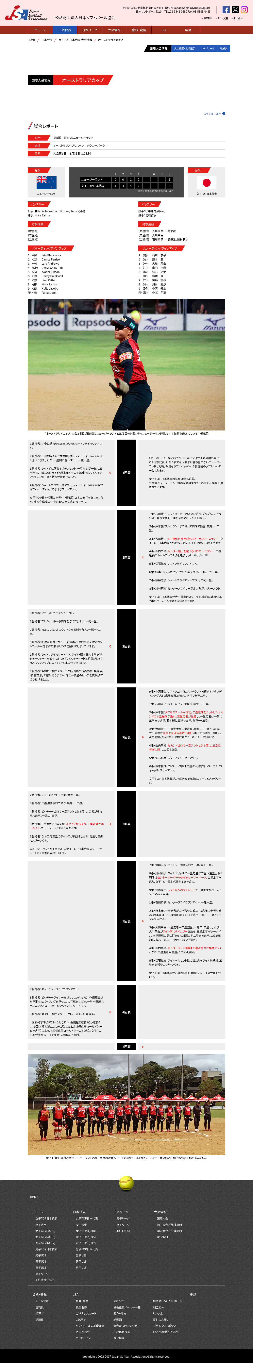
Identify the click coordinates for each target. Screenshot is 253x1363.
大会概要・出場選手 (175, 48)
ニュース (40, 29)
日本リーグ (89, 29)
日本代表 (65, 29)
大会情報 (114, 29)
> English (238, 18)
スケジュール (202, 48)
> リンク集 (222, 18)
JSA (163, 29)
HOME (32, 40)
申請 (188, 29)
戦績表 (222, 48)
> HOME (207, 18)
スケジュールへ (213, 114)
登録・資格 (139, 29)
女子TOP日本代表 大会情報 (75, 40)
